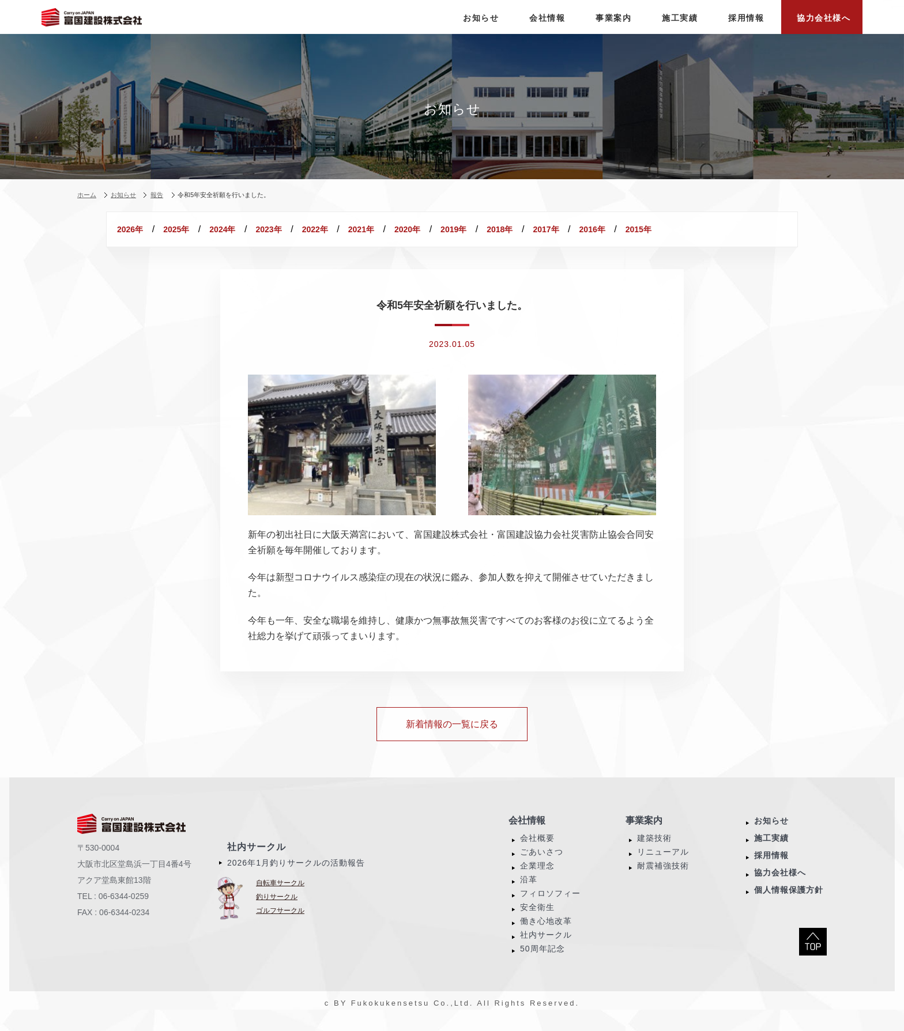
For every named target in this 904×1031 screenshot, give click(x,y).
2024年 (265, 229)
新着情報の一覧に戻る (452, 738)
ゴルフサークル (280, 924)
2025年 (202, 229)
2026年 (139, 229)
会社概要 (537, 851)
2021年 (456, 229)
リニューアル (663, 865)
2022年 (393, 229)
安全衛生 (537, 921)
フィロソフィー (550, 907)
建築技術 (654, 851)
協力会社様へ (780, 886)
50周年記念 (542, 962)
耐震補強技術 (663, 879)
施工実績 (771, 851)
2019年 (583, 229)
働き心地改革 (546, 934)
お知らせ (771, 834)
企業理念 (537, 879)
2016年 (139, 243)
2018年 (647, 229)
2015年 (202, 243)
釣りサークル (276, 911)
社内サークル (256, 861)
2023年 (329, 229)
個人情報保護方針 (788, 903)
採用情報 (771, 869)
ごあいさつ (541, 865)
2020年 (520, 229)
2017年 (710, 229)
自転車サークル (280, 897)
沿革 (528, 893)
